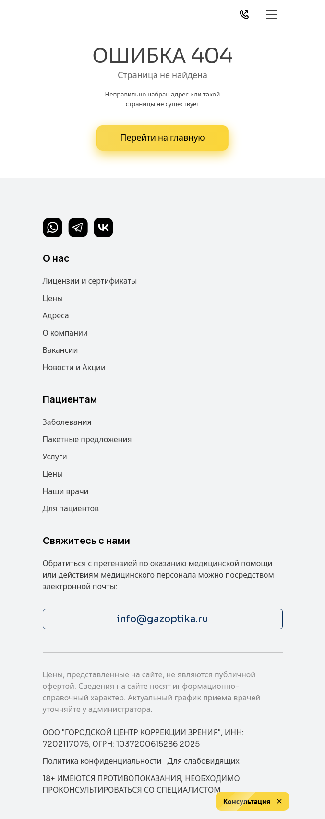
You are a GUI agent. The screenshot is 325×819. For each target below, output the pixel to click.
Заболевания (67, 422)
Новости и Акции (74, 367)
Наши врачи (66, 491)
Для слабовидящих (203, 761)
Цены (53, 298)
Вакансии (60, 350)
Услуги (55, 457)
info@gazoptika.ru (162, 619)
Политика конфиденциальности (102, 761)
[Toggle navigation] (272, 14)
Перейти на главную (162, 137)
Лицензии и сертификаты (90, 281)
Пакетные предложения (87, 439)
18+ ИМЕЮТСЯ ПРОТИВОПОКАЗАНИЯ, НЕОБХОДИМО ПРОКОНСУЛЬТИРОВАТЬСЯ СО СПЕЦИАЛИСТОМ (141, 784)
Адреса (56, 316)
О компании (65, 333)
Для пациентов (71, 509)
